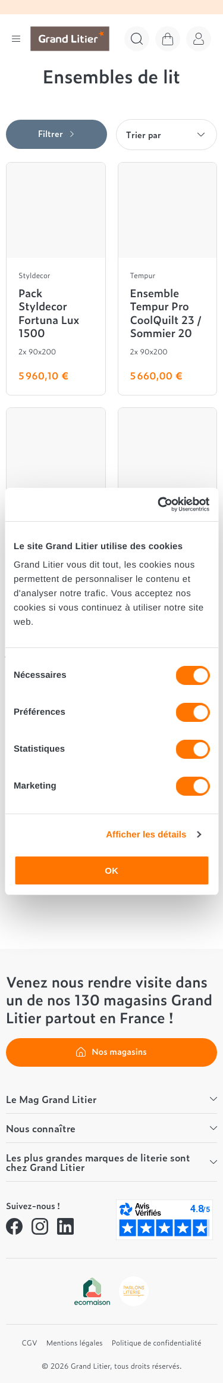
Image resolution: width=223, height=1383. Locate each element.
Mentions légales (74, 1342)
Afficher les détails (146, 835)
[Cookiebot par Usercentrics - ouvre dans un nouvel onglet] (158, 504)
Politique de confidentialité (157, 1342)
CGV (29, 1342)
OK (111, 870)
